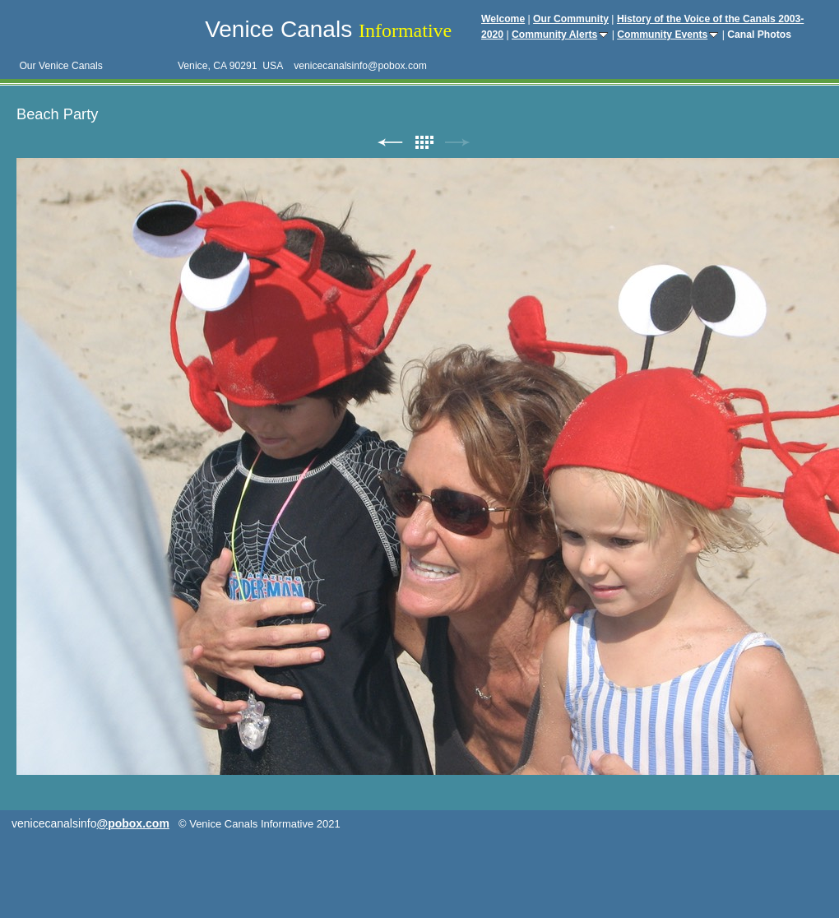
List (424, 142)
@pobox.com (133, 823)
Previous (390, 142)
